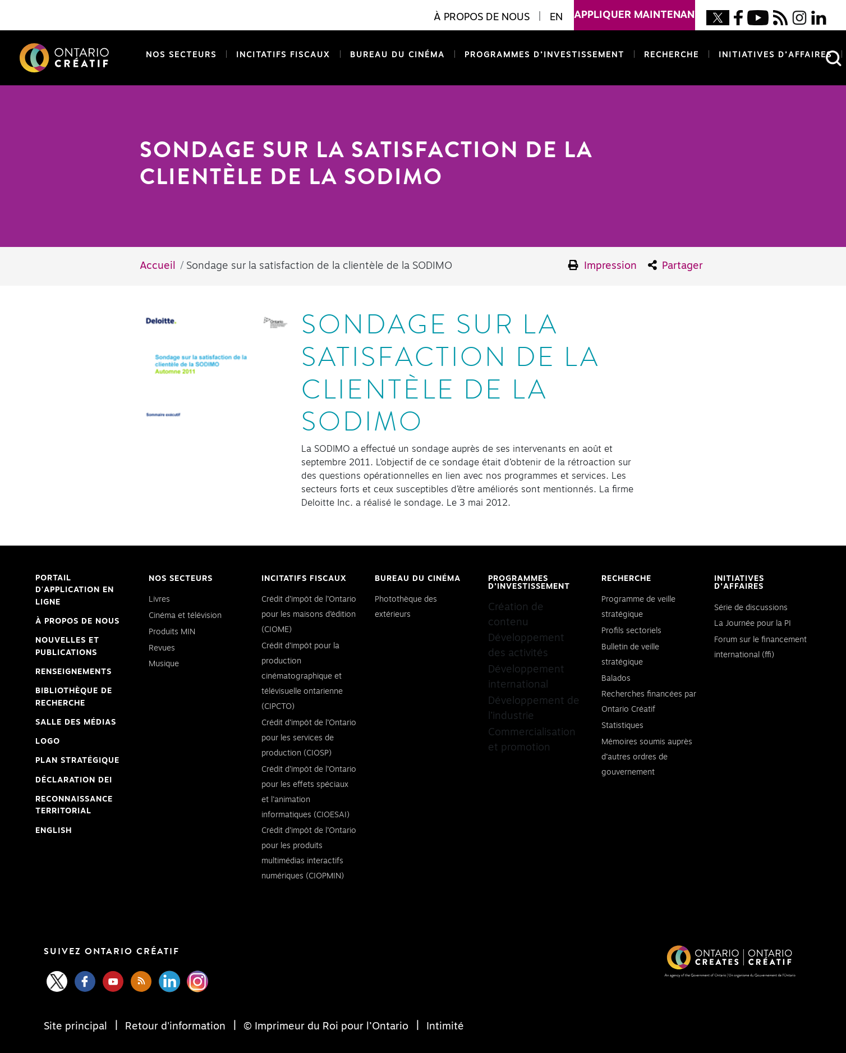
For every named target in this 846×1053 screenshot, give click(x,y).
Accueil (158, 266)
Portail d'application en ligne (74, 591)
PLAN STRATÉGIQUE (77, 760)
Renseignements (73, 672)
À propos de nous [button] (482, 17)
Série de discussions (751, 608)
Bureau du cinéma (395, 54)
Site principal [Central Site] (77, 1027)
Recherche (671, 55)
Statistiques (622, 726)
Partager (676, 265)
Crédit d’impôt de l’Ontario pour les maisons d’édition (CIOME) (308, 615)
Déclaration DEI (73, 781)
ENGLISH (53, 831)
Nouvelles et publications (67, 647)
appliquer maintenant (634, 10)
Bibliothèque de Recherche (73, 698)
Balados (616, 679)
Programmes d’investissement (544, 55)
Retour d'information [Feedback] (175, 1027)
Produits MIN (172, 632)
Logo (47, 741)
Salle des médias (75, 722)
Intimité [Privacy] (444, 1027)
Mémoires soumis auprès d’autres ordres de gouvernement (646, 757)
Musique (164, 664)
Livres (159, 599)
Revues (162, 648)
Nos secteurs (181, 55)
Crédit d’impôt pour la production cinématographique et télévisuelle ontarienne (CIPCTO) (302, 676)
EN (556, 17)
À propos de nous (77, 621)
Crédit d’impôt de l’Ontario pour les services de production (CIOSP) (308, 738)
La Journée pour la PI (752, 624)
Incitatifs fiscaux (283, 55)
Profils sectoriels (631, 631)
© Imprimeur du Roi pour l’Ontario (326, 1027)
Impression (602, 265)
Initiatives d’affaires (775, 55)
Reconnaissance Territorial (74, 806)
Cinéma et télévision (185, 616)
